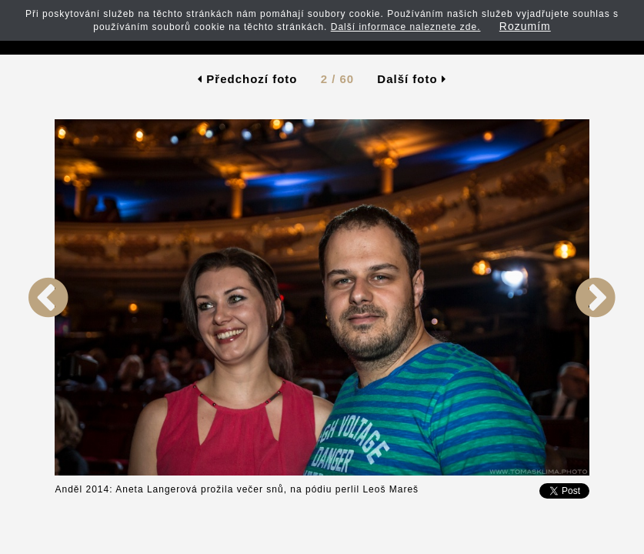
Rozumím (525, 26)
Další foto (411, 78)
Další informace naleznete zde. (406, 27)
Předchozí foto (247, 78)
